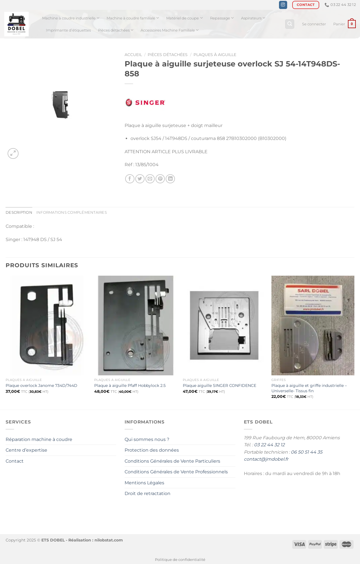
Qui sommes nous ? (147, 439)
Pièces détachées (115, 30)
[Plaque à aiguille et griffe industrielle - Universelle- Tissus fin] (312, 325)
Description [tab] (19, 212)
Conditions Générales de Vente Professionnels (176, 471)
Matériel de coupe (184, 18)
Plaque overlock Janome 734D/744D (41, 385)
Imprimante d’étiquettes (68, 30)
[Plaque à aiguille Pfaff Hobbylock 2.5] (135, 325)
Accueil (133, 54)
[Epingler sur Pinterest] (160, 179)
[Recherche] (289, 24)
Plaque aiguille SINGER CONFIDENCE (219, 385)
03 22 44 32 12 (269, 444)
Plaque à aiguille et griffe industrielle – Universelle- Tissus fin (309, 388)
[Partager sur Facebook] (129, 179)
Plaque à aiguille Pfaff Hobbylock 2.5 (130, 385)
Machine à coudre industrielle (70, 18)
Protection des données (152, 450)
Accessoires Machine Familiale (170, 30)
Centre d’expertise (26, 450)
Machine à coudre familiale (133, 18)
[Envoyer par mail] (150, 179)
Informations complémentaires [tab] (71, 212)
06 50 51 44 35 (306, 452)
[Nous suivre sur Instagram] (283, 5)
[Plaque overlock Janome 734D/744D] (47, 325)
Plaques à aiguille (215, 54)
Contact (15, 461)
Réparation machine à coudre (39, 439)
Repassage (222, 18)
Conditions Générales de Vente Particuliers (172, 461)
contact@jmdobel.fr (266, 459)
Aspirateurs (253, 18)
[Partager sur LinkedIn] (170, 179)
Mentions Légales (144, 482)
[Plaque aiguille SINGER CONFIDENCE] (224, 325)
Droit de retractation (147, 493)
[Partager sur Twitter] (140, 179)
